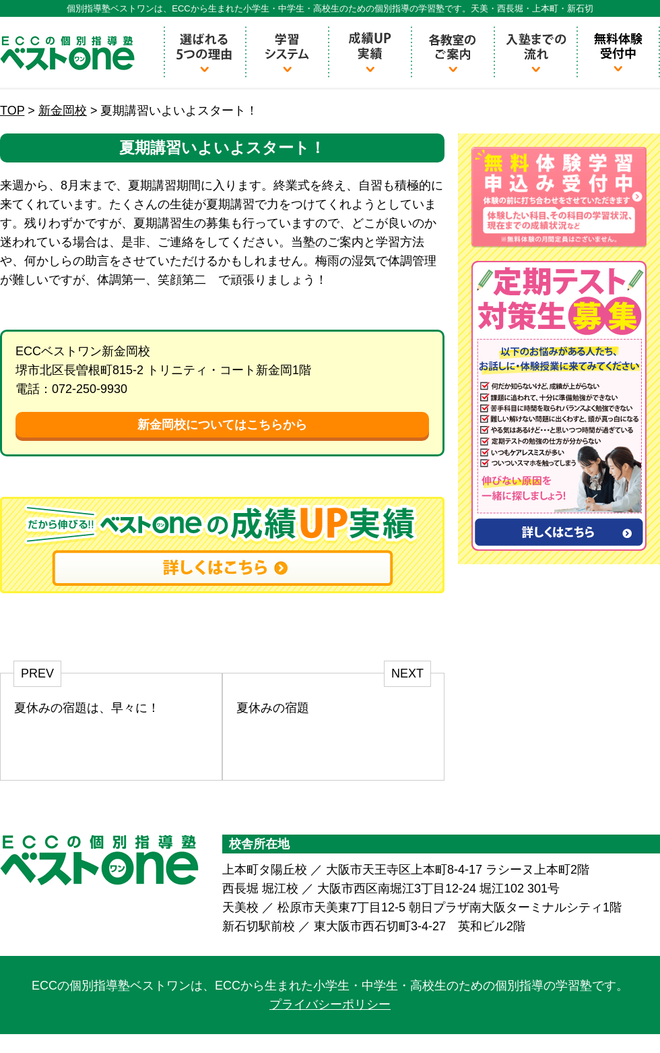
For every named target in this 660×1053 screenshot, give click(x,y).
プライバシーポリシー (330, 1004)
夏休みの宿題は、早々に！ (87, 708)
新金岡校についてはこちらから (222, 424)
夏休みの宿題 (272, 708)
